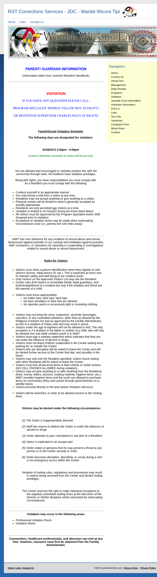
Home (11, 22)
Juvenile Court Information (126, 100)
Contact (115, 132)
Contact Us (37, 22)
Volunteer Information (123, 104)
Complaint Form (120, 124)
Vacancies (117, 120)
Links (22, 22)
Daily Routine (118, 88)
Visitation (116, 96)
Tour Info (116, 116)
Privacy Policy (148, 568)
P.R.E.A (115, 108)
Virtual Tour (117, 80)
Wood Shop (117, 128)
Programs (116, 92)
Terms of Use (131, 568)
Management (118, 84)
